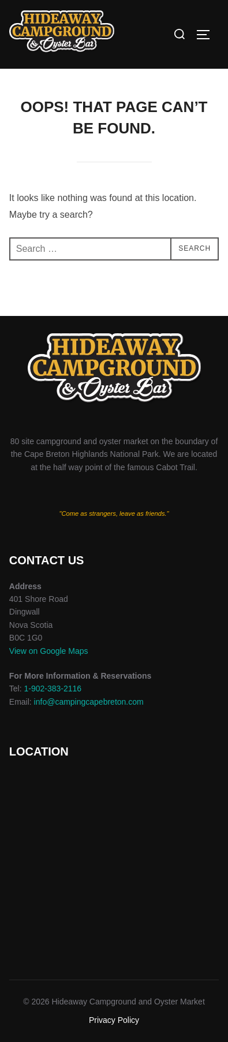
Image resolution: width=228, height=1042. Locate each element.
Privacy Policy (114, 1020)
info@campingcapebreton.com (89, 701)
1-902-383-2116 (52, 688)
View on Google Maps (48, 651)
